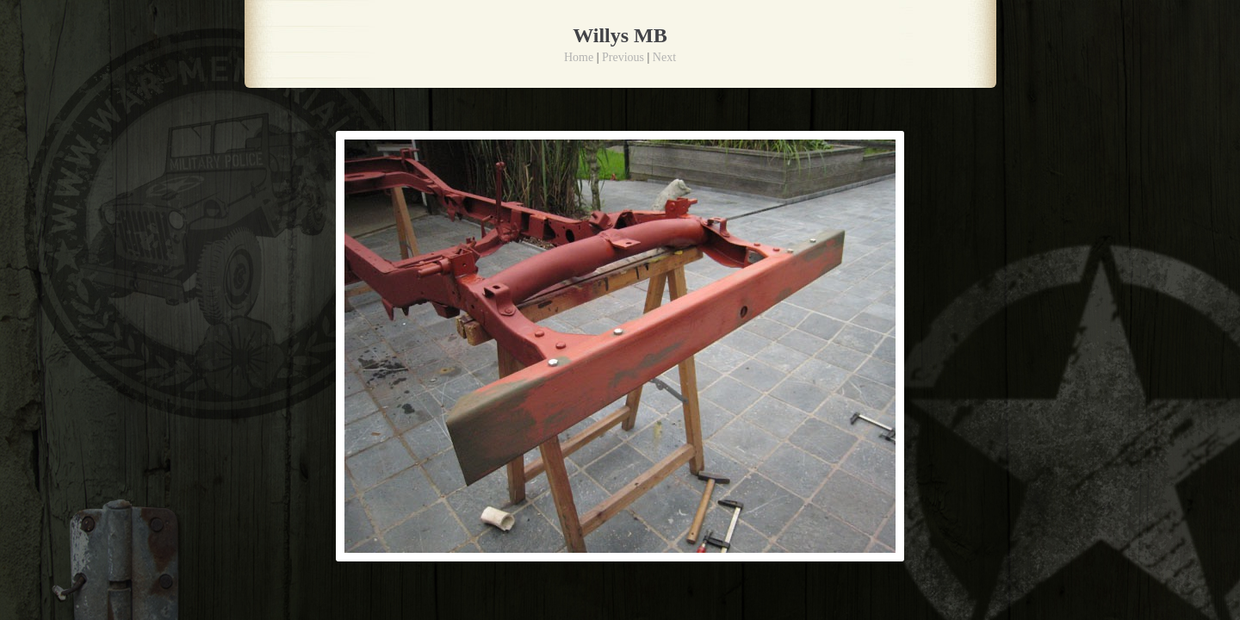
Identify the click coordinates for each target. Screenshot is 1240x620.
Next (664, 57)
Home (578, 57)
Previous (623, 57)
